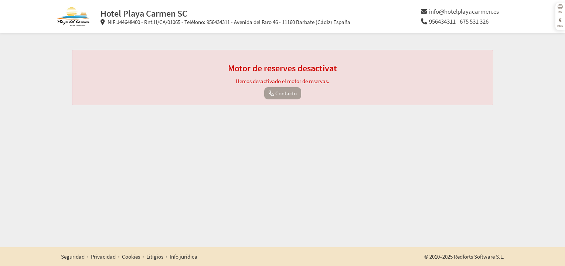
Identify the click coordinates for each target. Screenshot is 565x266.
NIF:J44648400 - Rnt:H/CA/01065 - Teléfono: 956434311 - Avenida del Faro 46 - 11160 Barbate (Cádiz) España (225, 21)
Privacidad (103, 256)
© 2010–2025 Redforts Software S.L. (464, 256)
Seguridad (73, 256)
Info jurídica (183, 256)
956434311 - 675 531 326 (455, 21)
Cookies (131, 256)
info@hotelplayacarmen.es (460, 12)
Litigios (154, 256)
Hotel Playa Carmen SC (144, 13)
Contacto (283, 93)
